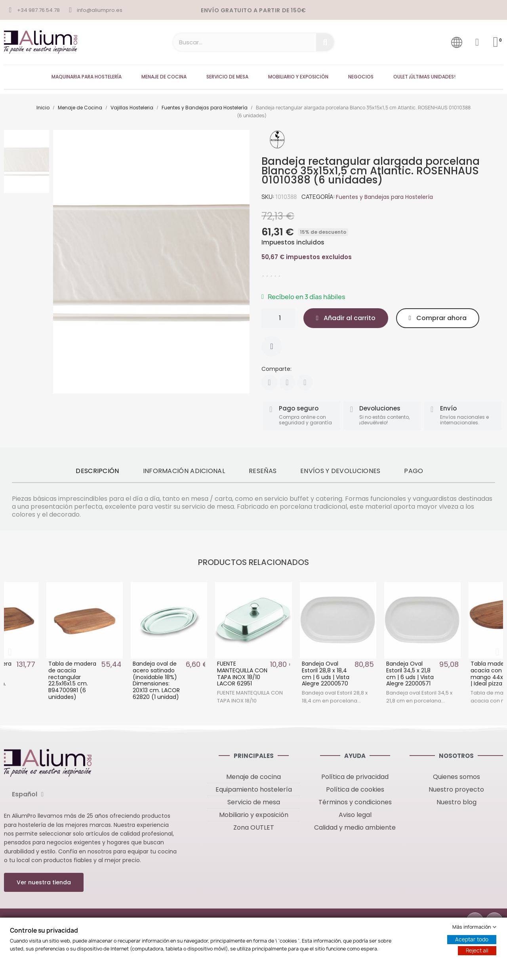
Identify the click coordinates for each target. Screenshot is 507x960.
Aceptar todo (471, 939)
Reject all (477, 950)
